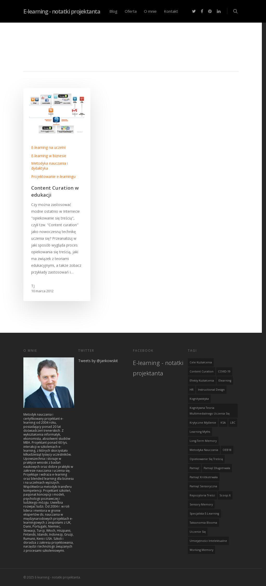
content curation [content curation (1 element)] (202, 371)
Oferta (131, 11)
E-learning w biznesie (48, 155)
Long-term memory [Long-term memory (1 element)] (203, 440)
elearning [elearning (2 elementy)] (224, 380)
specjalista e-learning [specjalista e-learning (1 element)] (204, 513)
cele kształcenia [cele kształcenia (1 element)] (201, 362)
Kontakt (171, 11)
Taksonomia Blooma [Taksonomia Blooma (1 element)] (203, 522)
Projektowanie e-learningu (53, 176)
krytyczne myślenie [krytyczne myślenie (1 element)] (203, 422)
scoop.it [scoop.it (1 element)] (225, 495)
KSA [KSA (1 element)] (223, 422)
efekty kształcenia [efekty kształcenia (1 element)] (202, 380)
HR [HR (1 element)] (192, 389)
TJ (33, 285)
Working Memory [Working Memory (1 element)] (201, 549)
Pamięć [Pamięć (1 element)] (194, 467)
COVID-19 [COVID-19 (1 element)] (224, 371)
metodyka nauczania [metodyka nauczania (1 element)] (204, 449)
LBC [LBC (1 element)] (232, 422)
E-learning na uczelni (48, 147)
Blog (113, 11)
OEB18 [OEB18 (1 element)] (227, 449)
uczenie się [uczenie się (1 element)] (198, 531)
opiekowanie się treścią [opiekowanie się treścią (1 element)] (206, 458)
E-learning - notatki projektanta (61, 11)
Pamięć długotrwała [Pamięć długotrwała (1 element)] (217, 467)
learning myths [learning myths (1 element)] (200, 431)
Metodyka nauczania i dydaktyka (49, 166)
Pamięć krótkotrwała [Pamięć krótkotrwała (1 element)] (204, 476)
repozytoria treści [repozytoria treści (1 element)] (202, 495)
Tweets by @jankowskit (98, 360)
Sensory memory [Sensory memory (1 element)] (201, 504)
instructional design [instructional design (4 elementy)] (211, 389)
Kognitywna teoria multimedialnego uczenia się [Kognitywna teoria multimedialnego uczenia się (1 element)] (210, 410)
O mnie (150, 11)
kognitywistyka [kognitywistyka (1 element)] (199, 398)
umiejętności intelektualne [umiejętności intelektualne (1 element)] (208, 540)
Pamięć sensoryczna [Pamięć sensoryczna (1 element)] (203, 486)
